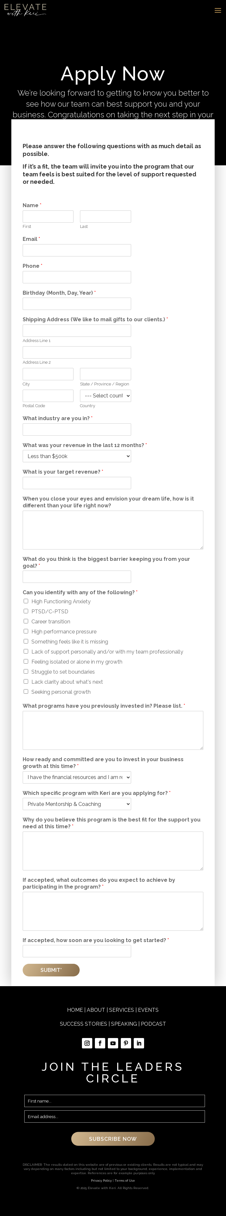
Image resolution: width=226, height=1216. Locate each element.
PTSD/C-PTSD (49, 611)
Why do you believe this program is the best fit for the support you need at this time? (111, 823)
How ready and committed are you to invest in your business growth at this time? (103, 762)
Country (87, 405)
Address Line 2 (37, 362)
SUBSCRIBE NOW (113, 1139)
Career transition (50, 622)
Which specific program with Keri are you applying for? (97, 793)
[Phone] (77, 277)
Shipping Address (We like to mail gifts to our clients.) (95, 319)
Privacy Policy (101, 1180)
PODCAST (153, 1024)
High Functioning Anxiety (61, 601)
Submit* (51, 970)
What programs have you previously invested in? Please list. (104, 706)
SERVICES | (123, 1010)
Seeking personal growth (61, 692)
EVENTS (148, 1010)
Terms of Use (125, 1180)
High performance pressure (63, 632)
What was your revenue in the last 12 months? (85, 445)
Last (84, 226)
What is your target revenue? (63, 472)
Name (32, 205)
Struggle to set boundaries (63, 672)
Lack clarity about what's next (67, 682)
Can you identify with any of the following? (80, 592)
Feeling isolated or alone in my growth (76, 662)
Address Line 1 (37, 340)
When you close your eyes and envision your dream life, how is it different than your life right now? (108, 502)
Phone (32, 266)
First (27, 226)
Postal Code (34, 405)
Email (31, 239)
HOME (75, 1010)
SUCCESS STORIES (83, 1024)
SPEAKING (124, 1024)
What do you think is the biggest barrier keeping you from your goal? (106, 562)
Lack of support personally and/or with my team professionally (107, 652)
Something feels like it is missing (69, 642)
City (26, 384)
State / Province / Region (104, 384)
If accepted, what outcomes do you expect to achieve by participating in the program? (99, 883)
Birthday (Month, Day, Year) (59, 293)
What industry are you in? (58, 418)
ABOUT (96, 1010)
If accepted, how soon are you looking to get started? (96, 940)
